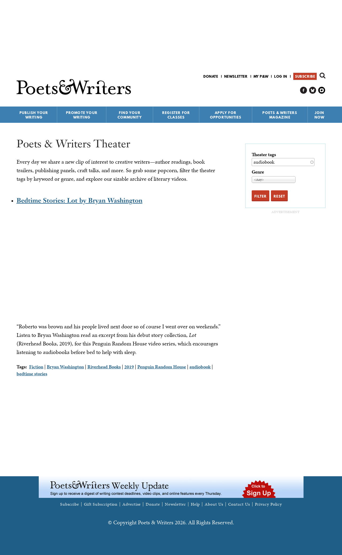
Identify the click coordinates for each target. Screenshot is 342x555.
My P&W (261, 76)
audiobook (200, 366)
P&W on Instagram (321, 90)
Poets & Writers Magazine (279, 115)
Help (195, 504)
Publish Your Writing (34, 115)
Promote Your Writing (82, 115)
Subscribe (305, 76)
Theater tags (264, 154)
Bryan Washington (65, 366)
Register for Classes (176, 115)
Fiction (36, 366)
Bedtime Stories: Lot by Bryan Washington (79, 200)
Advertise (131, 504)
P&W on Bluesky (312, 90)
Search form (322, 75)
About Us (214, 504)
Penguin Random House (161, 366)
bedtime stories (32, 373)
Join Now (319, 115)
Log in (280, 76)
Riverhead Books (104, 366)
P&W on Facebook (303, 90)
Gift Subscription (101, 504)
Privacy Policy (268, 504)
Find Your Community (130, 115)
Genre (258, 171)
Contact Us (239, 504)
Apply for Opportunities (226, 115)
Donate (210, 76)
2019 (129, 366)
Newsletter (236, 76)
